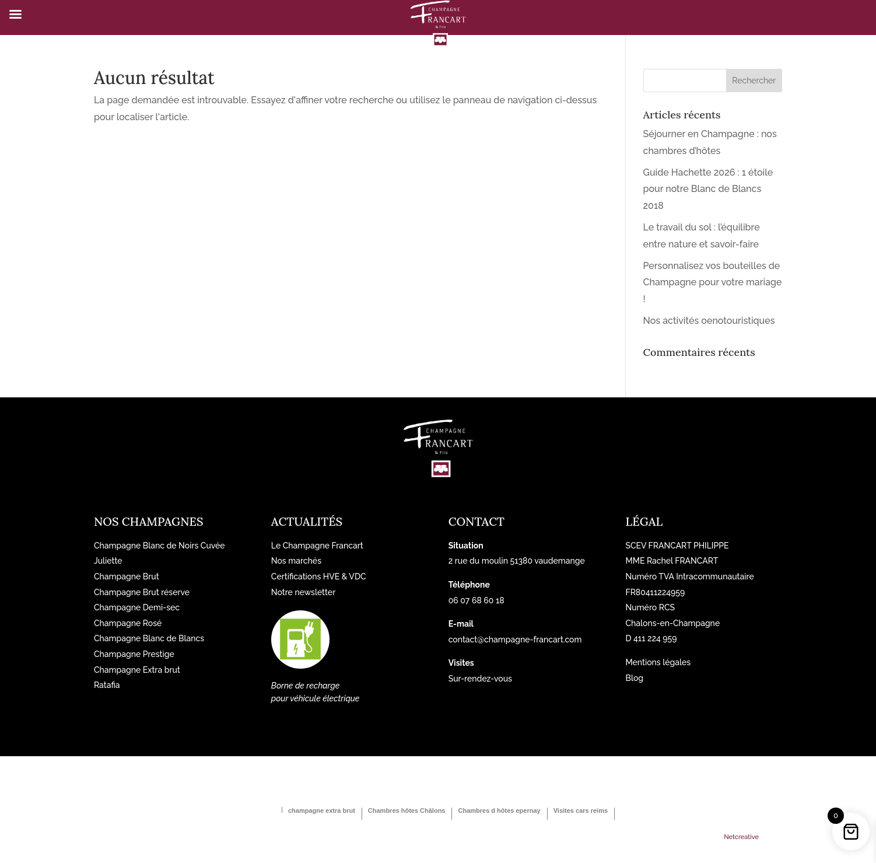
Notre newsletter (303, 592)
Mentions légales (658, 662)
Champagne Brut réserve (142, 592)
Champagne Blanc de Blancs (149, 638)
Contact (476, 521)
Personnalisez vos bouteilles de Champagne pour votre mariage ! (712, 282)
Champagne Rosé (128, 623)
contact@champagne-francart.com (515, 639)
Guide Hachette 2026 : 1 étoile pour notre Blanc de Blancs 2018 (708, 189)
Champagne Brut (126, 576)
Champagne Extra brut (137, 670)
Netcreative (741, 837)
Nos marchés (296, 560)
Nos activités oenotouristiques (709, 320)
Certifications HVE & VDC (318, 576)
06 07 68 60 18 (476, 600)
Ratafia (107, 685)
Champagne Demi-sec (137, 607)
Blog (634, 678)
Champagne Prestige (134, 654)
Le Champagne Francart (317, 545)
